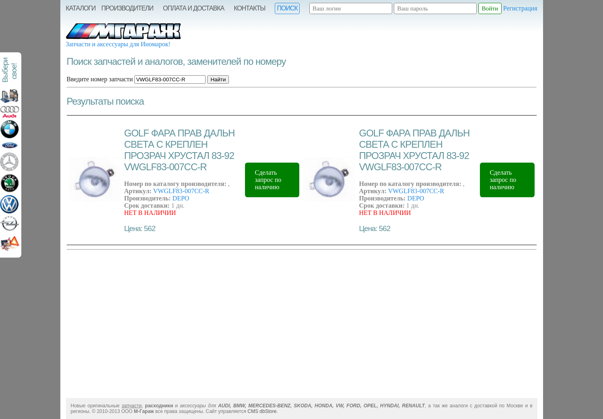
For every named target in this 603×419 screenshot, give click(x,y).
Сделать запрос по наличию (268, 179)
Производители (127, 8)
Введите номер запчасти (100, 79)
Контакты (249, 8)
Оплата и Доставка (193, 8)
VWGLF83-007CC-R (181, 191)
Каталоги (81, 8)
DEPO (181, 198)
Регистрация (520, 8)
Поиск (287, 8)
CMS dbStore (261, 411)
